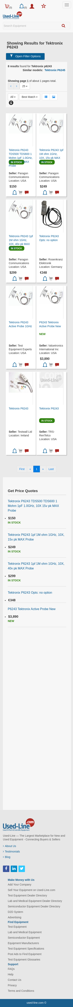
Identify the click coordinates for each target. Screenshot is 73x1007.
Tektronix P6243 (18, 408)
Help (10, 974)
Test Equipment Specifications (26, 948)
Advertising (14, 917)
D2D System (15, 911)
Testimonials (11, 851)
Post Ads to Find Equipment (24, 954)
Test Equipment (17, 926)
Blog (6, 857)
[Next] (43, 469)
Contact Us (14, 979)
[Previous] (30, 469)
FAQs (11, 968)
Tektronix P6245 (55, 70)
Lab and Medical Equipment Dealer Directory (35, 900)
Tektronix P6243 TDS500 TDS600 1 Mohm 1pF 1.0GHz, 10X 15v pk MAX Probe (21, 157)
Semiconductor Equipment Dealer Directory (34, 906)
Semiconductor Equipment (24, 937)
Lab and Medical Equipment (25, 932)
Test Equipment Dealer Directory (27, 895)
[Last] (51, 469)
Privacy (12, 985)
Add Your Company (19, 884)
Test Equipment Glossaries (24, 959)
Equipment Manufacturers (23, 943)
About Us (9, 846)
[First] (22, 469)
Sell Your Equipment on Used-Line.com (31, 890)
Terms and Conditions (21, 990)
